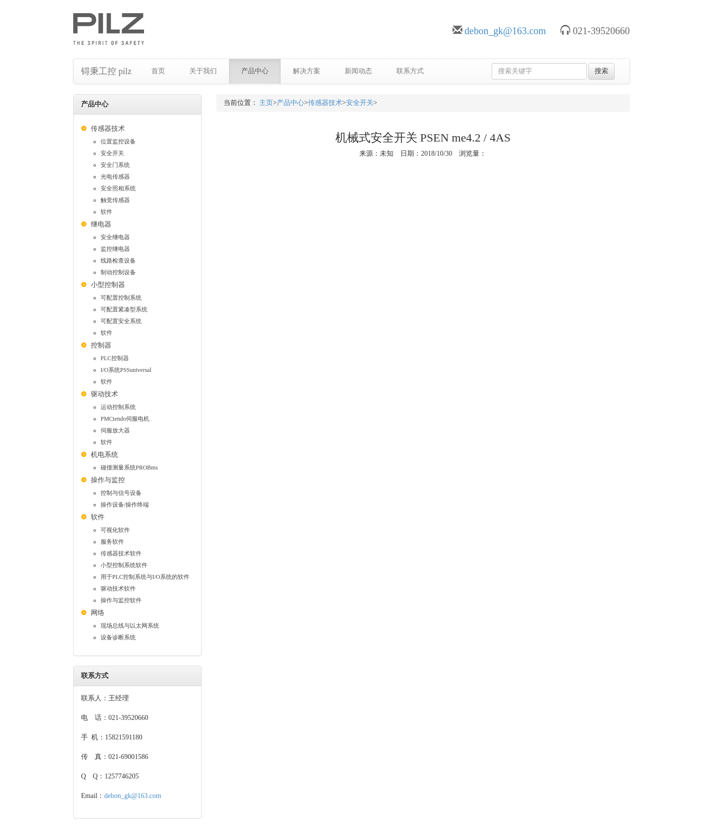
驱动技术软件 (118, 588)
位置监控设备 (118, 141)
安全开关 (112, 153)
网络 (97, 612)
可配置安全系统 (121, 321)
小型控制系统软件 (124, 565)
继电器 (101, 224)
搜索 (601, 71)
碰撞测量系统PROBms (129, 467)
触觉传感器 (115, 200)
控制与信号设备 (121, 493)
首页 (158, 71)
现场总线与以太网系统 (130, 625)
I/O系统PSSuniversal (126, 370)
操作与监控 (108, 480)
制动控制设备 (118, 272)
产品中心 (255, 71)
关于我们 (203, 71)
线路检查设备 (118, 260)
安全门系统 (115, 165)
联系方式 (410, 71)
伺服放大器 (115, 430)
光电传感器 (115, 176)
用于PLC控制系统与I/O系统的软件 (145, 576)
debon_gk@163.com (505, 30)
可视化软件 (115, 530)
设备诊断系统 (118, 637)
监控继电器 (115, 248)
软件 (106, 211)
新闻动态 (358, 71)
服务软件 (112, 541)
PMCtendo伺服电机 (125, 418)
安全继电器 (115, 237)
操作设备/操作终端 (125, 504)
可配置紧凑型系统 (124, 309)
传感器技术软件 (121, 553)
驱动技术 (104, 394)
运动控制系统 (118, 407)
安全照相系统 (118, 188)
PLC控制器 (115, 358)
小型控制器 (108, 284)
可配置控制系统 (121, 297)
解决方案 (306, 71)
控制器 (101, 345)
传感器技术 (108, 128)
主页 (266, 102)
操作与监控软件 (121, 600)
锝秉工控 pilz (106, 71)
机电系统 (104, 454)
